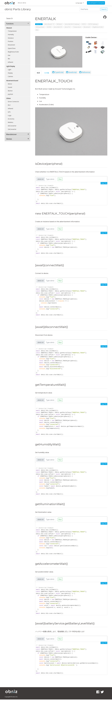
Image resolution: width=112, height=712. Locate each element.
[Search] (89, 9)
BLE (9, 105)
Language (79, 3)
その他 (46, 73)
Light (9, 70)
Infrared (10, 62)
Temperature (12, 31)
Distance (11, 38)
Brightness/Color (13, 52)
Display (10, 73)
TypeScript (58, 72)
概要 (38, 73)
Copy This (104, 183)
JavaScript (71, 72)
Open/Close (11, 48)
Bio (9, 59)
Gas (9, 55)
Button (10, 91)
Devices (9, 139)
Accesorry (11, 119)
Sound (10, 87)
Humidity (11, 34)
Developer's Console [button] (96, 3)
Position (10, 41)
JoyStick (10, 94)
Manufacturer (11, 134)
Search (103, 9)
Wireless (10, 122)
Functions (10, 24)
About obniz (22, 3)
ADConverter (12, 126)
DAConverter (12, 129)
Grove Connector (13, 101)
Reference (84, 72)
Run (60, 179)
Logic (9, 115)
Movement (11, 45)
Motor (10, 84)
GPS (9, 112)
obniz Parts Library (18, 9)
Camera (10, 76)
